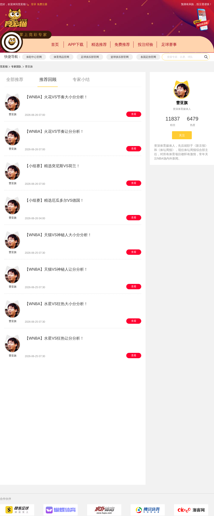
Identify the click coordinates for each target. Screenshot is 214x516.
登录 (33, 4)
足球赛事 (169, 44)
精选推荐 (99, 44)
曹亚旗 (182, 103)
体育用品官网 (61, 56)
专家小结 (81, 79)
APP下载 (75, 44)
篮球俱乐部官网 (120, 56)
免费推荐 (122, 44)
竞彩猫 (4, 66)
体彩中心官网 (34, 56)
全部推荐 (14, 79)
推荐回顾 (47, 79)
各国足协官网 (148, 56)
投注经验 (145, 44)
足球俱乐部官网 (90, 56)
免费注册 (42, 4)
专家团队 (16, 66)
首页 (55, 44)
